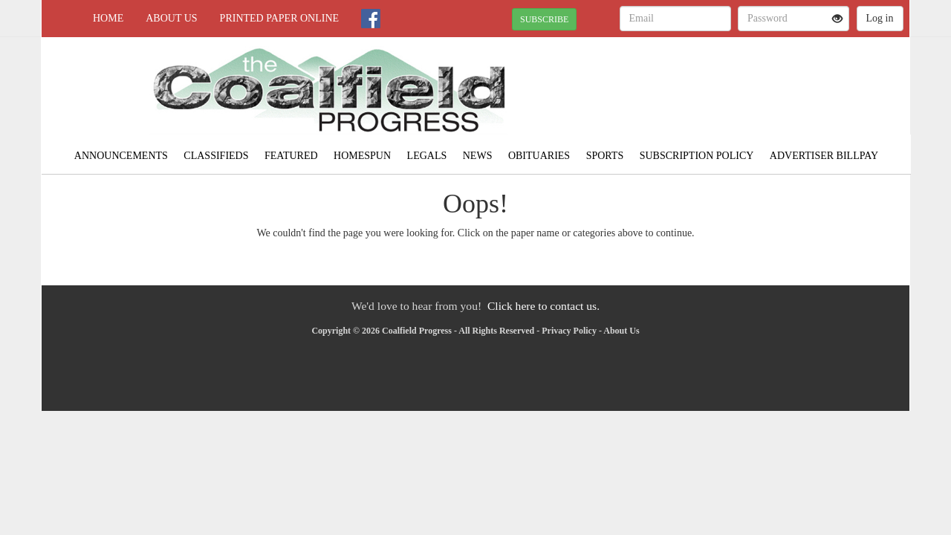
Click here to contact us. (543, 305)
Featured (291, 155)
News (478, 155)
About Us (171, 18)
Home (108, 18)
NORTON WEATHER (773, 89)
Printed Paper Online (280, 18)
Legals (427, 155)
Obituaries (539, 155)
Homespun (362, 155)
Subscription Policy (697, 155)
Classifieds (216, 155)
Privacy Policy (569, 330)
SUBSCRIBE (544, 19)
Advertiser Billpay (824, 155)
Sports (605, 155)
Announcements (121, 155)
